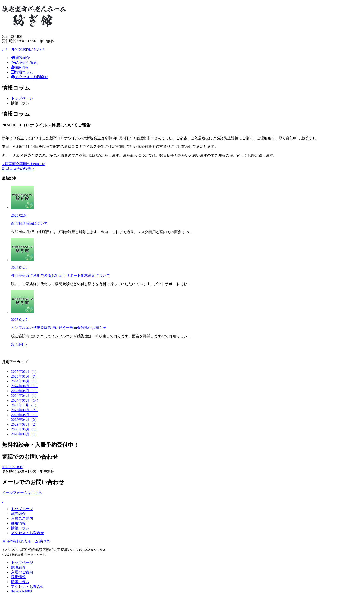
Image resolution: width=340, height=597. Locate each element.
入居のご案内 (24, 63)
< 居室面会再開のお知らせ (23, 164)
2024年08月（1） (24, 381)
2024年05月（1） (24, 391)
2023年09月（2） (24, 410)
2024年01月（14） (25, 400)
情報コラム (22, 72)
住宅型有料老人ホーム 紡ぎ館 (26, 541)
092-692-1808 (12, 467)
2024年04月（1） (24, 396)
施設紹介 (20, 58)
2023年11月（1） (24, 405)
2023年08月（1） (24, 415)
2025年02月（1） (24, 372)
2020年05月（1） (24, 429)
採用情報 (20, 67)
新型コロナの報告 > (18, 169)
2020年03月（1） (24, 434)
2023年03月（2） (24, 424)
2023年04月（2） (24, 420)
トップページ (22, 98)
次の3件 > (19, 345)
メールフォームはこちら (22, 493)
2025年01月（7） (24, 376)
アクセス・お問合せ (29, 77)
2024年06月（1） (24, 386)
